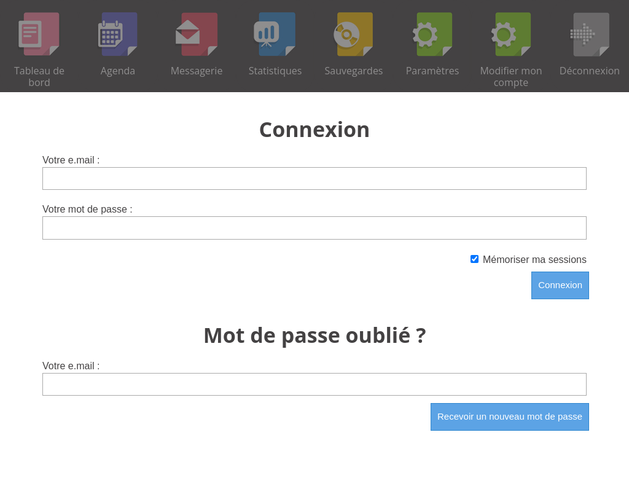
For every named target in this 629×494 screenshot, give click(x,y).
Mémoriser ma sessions (529, 259)
